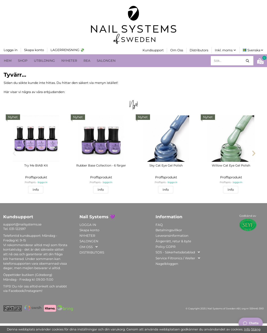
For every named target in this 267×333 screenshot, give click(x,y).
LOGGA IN (87, 224)
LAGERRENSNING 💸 (67, 50)
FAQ (159, 224)
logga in (42, 182)
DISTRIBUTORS (91, 252)
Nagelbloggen (167, 263)
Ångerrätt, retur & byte (173, 241)
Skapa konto (34, 50)
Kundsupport (153, 50)
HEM (8, 60)
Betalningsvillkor (169, 230)
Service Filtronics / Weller (178, 258)
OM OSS (88, 246)
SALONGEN (106, 60)
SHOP (22, 60)
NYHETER (69, 60)
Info (36, 189)
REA (87, 60)
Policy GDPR (166, 246)
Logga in (10, 50)
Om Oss (176, 50)
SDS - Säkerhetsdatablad (178, 252)
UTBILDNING (44, 60)
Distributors (199, 50)
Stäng (255, 329)
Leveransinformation (172, 235)
